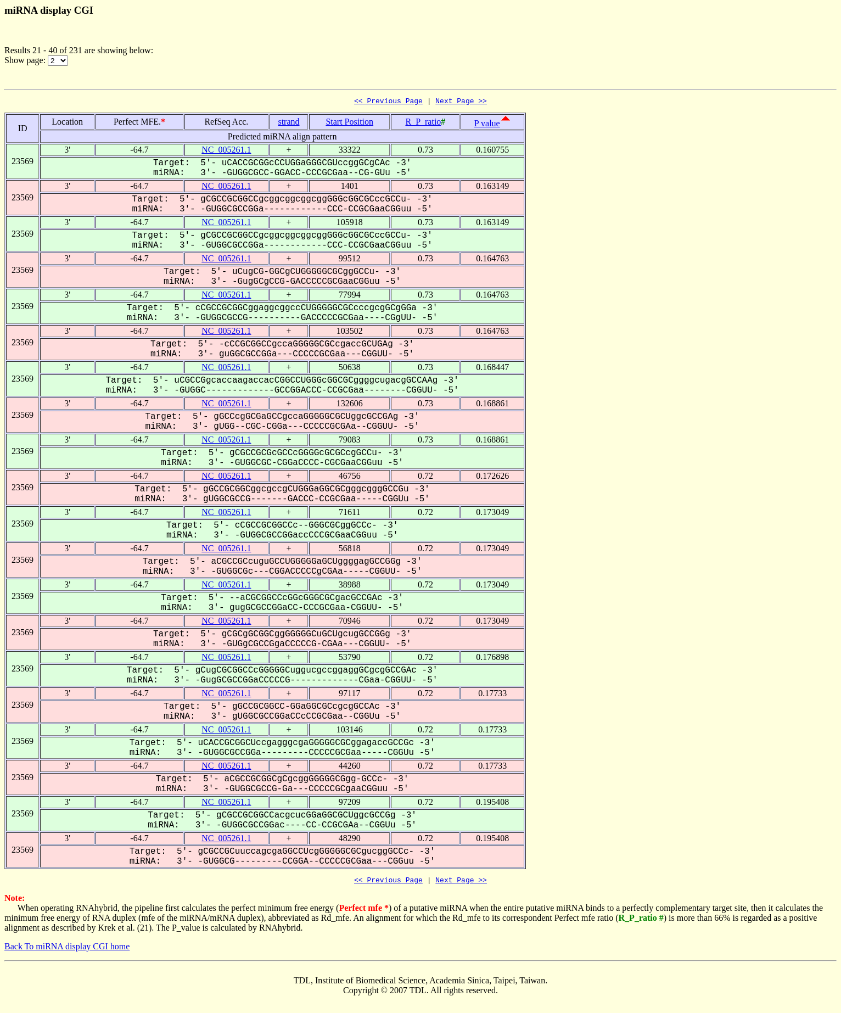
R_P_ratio (423, 123)
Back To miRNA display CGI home (67, 949)
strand (288, 123)
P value (487, 125)
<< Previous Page (388, 102)
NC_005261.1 (226, 151)
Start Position (349, 123)
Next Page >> (461, 102)
